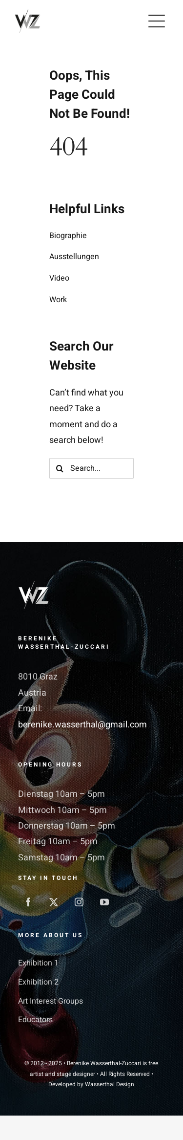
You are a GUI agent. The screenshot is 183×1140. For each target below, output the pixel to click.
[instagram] (79, 902)
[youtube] (104, 902)
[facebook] (28, 902)
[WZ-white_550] (33, 585)
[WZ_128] (28, 12)
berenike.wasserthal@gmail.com (82, 724)
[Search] (59, 468)
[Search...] (91, 468)
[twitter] (53, 902)
